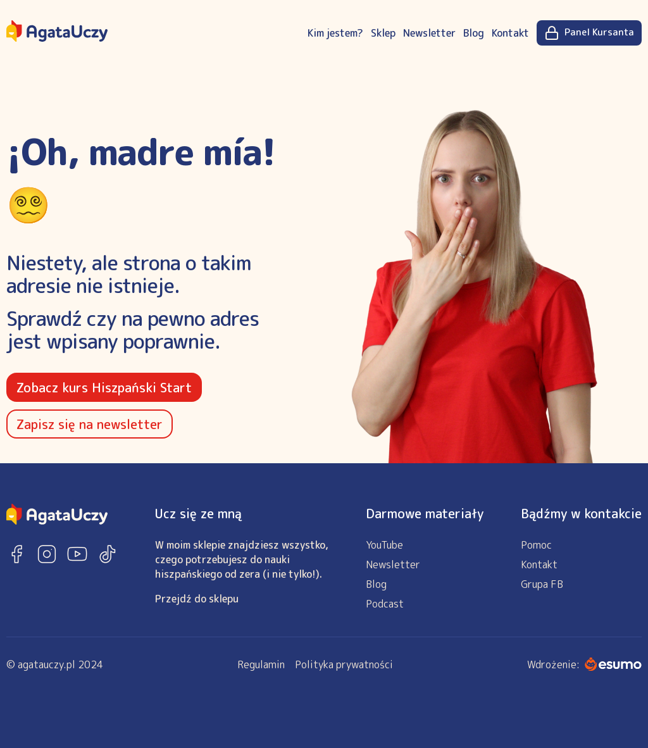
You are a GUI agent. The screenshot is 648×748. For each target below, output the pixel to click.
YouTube (384, 545)
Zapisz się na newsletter (89, 424)
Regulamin (261, 664)
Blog (473, 33)
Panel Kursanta (589, 33)
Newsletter (429, 33)
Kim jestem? (335, 33)
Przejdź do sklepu (197, 599)
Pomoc (536, 545)
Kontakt (510, 33)
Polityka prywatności (344, 664)
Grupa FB (542, 584)
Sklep (383, 33)
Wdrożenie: (584, 665)
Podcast (385, 604)
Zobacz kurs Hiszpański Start (104, 387)
